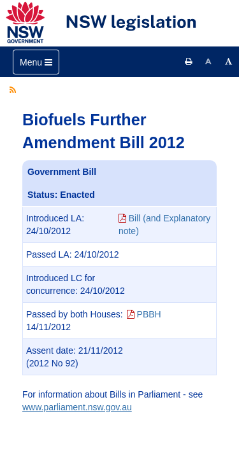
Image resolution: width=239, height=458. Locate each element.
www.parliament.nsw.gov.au (77, 407)
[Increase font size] (229, 61)
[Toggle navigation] (36, 62)
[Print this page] (188, 61)
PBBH (144, 314)
